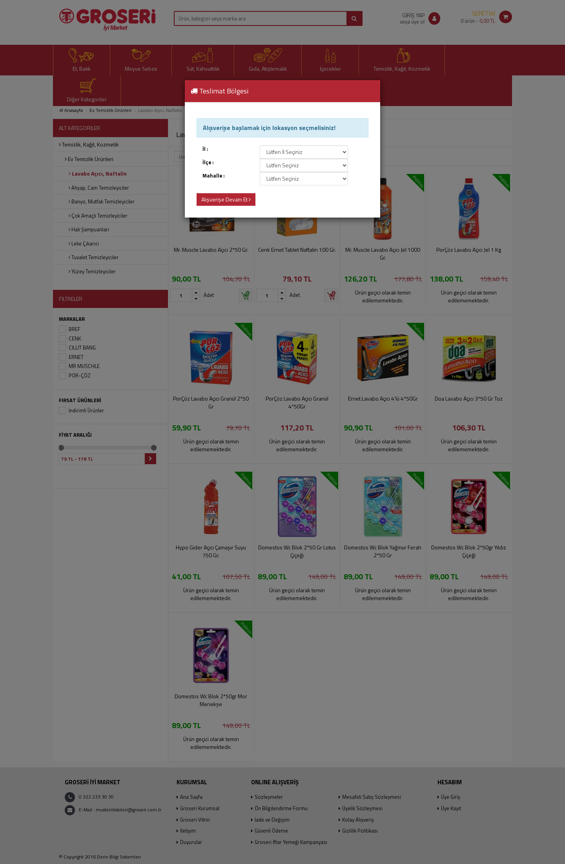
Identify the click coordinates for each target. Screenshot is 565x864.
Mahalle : (213, 175)
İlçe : (208, 162)
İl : (205, 149)
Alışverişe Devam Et (226, 199)
